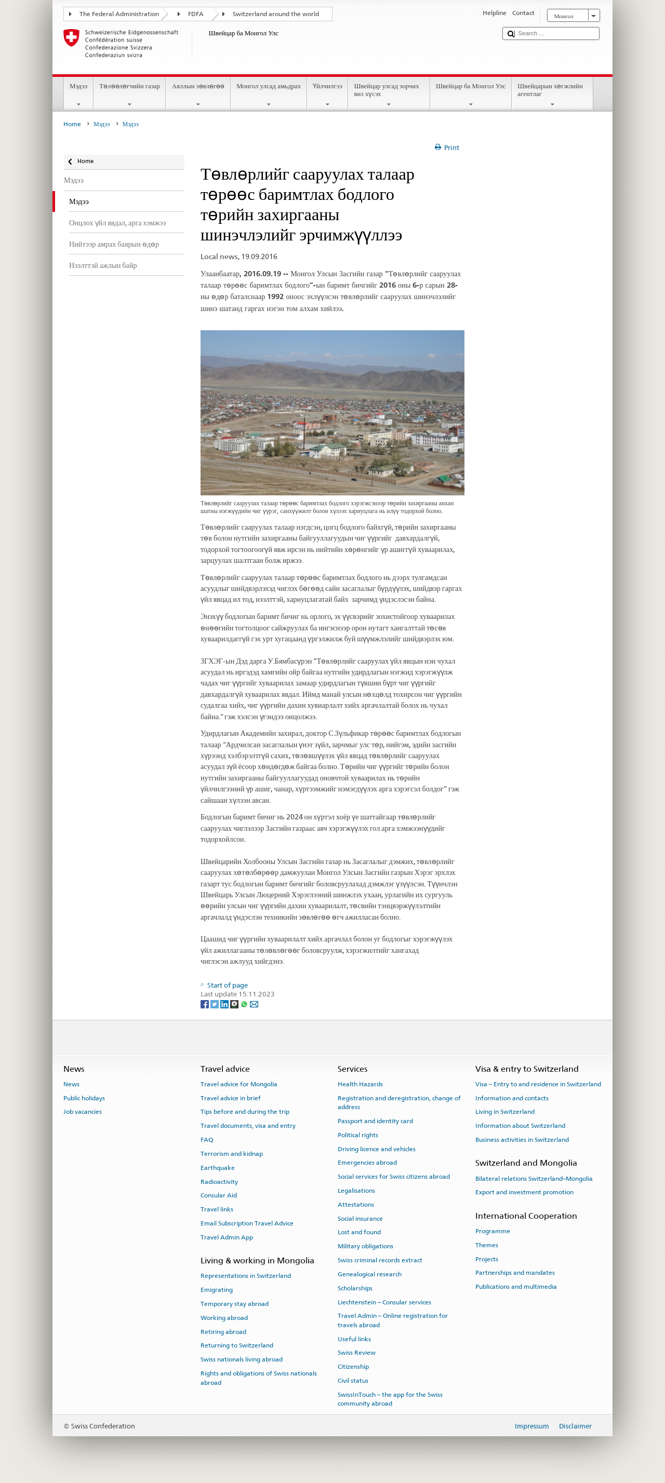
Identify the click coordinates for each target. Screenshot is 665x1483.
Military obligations (365, 1246)
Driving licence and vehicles (377, 1148)
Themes (486, 1245)
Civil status (353, 1380)
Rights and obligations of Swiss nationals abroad (259, 1378)
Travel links (217, 1209)
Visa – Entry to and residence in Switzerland (538, 1084)
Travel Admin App (227, 1237)
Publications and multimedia (516, 1286)
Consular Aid (219, 1195)
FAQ (207, 1139)
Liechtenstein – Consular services (384, 1301)
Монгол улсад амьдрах (269, 95)
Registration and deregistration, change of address (399, 1103)
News (71, 1084)
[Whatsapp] (245, 1003)
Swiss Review (357, 1352)
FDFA (196, 14)
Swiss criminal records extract (380, 1260)
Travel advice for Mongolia (239, 1084)
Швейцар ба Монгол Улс (471, 95)
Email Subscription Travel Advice (247, 1223)
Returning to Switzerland (237, 1345)
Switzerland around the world (276, 14)
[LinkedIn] (225, 1003)
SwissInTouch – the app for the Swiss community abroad (390, 1399)
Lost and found (359, 1232)
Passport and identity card (375, 1121)
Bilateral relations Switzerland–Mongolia (534, 1178)
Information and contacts (512, 1098)
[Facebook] (205, 1003)
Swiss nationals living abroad (242, 1359)
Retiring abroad (223, 1331)
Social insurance (360, 1218)
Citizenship (353, 1366)
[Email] (254, 1003)
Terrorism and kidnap (232, 1153)
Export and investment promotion (524, 1192)
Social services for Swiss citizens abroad (394, 1176)
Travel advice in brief (231, 1098)
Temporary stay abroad (235, 1303)
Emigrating (217, 1289)
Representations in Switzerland (246, 1275)
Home (72, 124)
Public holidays (84, 1098)
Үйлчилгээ (328, 95)
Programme (492, 1231)
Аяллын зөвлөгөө (198, 95)
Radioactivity (219, 1181)
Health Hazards (360, 1084)
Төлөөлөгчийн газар (130, 95)
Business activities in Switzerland (522, 1139)
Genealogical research (370, 1274)
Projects (486, 1258)
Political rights (358, 1135)
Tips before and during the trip (245, 1111)
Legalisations (356, 1190)
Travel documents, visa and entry (248, 1125)
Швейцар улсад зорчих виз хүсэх (389, 95)
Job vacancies (82, 1111)
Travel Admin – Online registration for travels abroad (393, 1320)
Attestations (356, 1204)
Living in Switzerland (505, 1111)
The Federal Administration (119, 14)
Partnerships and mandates (515, 1272)
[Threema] (235, 1003)
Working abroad (224, 1318)
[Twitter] (215, 1003)
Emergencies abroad (367, 1162)
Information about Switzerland (520, 1125)
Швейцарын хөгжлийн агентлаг (552, 95)
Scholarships (355, 1288)
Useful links (354, 1338)
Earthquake (218, 1167)
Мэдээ (78, 95)
